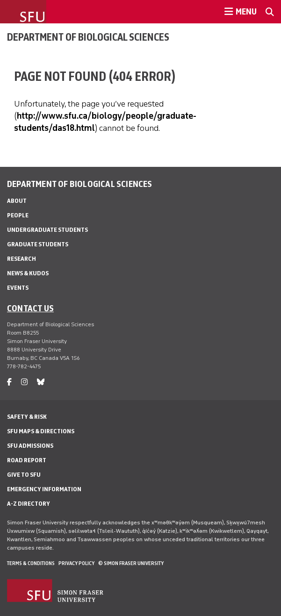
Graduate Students (37, 244)
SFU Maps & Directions (40, 431)
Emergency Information (44, 489)
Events (18, 288)
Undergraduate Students (47, 230)
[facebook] (9, 382)
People (18, 215)
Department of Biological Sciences (88, 36)
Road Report (26, 460)
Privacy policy (76, 563)
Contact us (30, 308)
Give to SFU (24, 475)
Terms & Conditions (31, 563)
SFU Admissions (30, 446)
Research (21, 259)
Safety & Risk (27, 417)
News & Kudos (28, 273)
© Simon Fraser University (131, 563)
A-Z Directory (28, 504)
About (17, 201)
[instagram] (24, 382)
